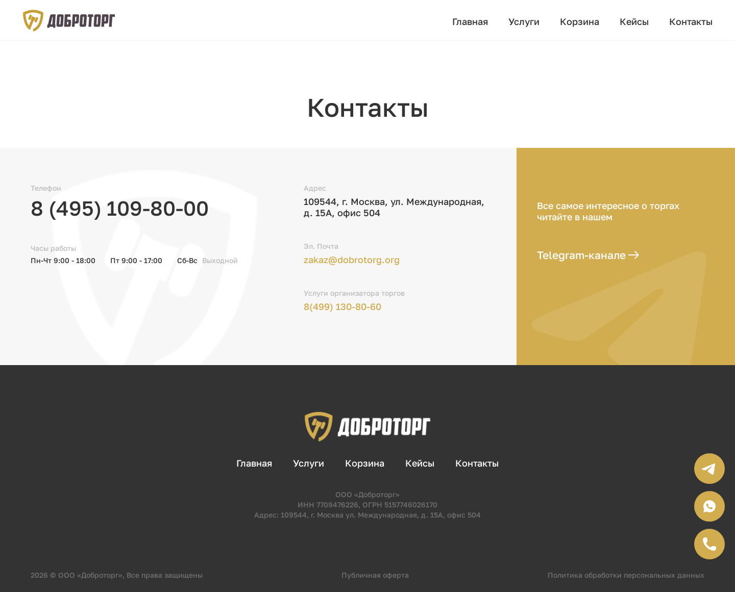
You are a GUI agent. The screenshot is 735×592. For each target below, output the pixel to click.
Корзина (579, 21)
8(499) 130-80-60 (342, 306)
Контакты (691, 21)
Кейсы (634, 21)
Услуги (524, 21)
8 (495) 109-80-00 (120, 208)
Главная (470, 21)
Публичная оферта (375, 575)
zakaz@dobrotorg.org (352, 259)
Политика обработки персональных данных (626, 575)
